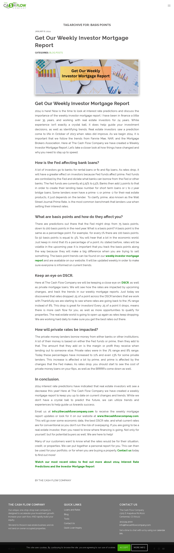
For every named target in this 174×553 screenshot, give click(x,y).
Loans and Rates (72, 510)
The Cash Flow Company (54, 480)
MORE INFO (139, 547)
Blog (66, 514)
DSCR (125, 282)
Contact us (124, 450)
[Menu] (169, 5)
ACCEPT (124, 547)
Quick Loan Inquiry (73, 528)
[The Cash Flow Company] (15, 5)
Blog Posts (56, 52)
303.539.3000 (126, 522)
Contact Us (69, 523)
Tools (66, 519)
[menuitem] (169, 5)
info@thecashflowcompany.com (135, 525)
